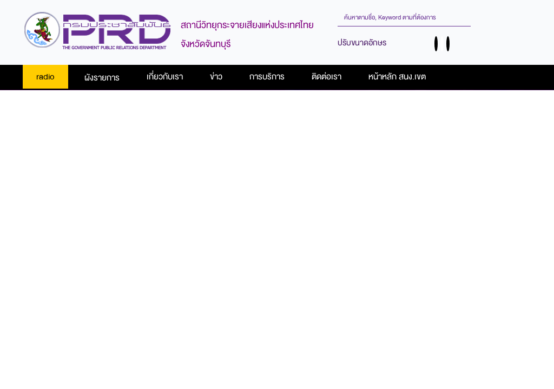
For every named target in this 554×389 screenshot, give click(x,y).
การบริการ (267, 76)
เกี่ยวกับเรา (165, 76)
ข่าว (216, 76)
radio (45, 76)
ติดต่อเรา (326, 76)
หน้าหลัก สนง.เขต (397, 76)
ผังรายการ (102, 77)
